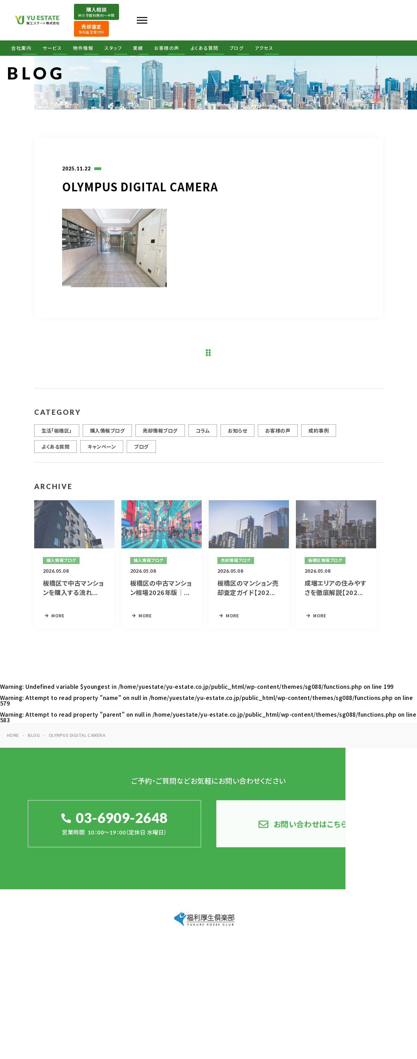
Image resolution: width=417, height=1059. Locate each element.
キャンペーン (102, 453)
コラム (203, 437)
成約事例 (318, 437)
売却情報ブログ (160, 437)
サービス (52, 48)
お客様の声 (166, 48)
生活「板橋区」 (57, 437)
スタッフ (113, 48)
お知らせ (237, 437)
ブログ (237, 48)
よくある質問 (204, 48)
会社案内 (21, 48)
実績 (138, 48)
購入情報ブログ (107, 437)
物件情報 (83, 48)
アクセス (264, 48)
